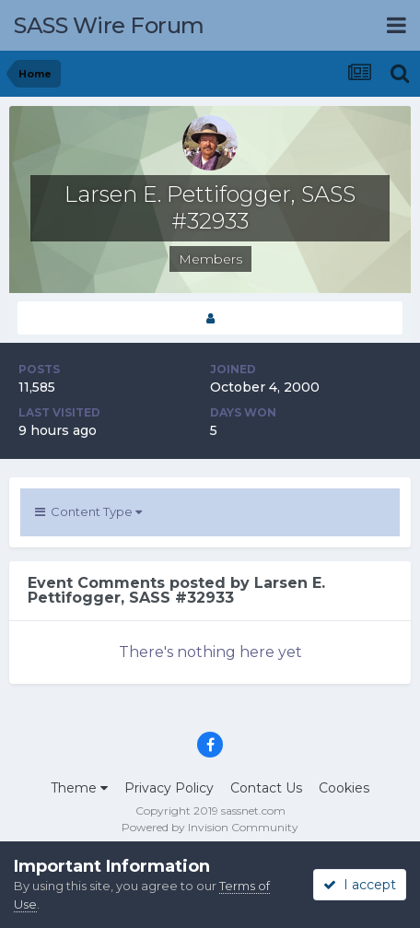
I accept (359, 884)
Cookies (344, 788)
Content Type (88, 511)
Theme (79, 788)
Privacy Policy (169, 788)
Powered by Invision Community (210, 827)
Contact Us (266, 788)
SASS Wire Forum (109, 25)
